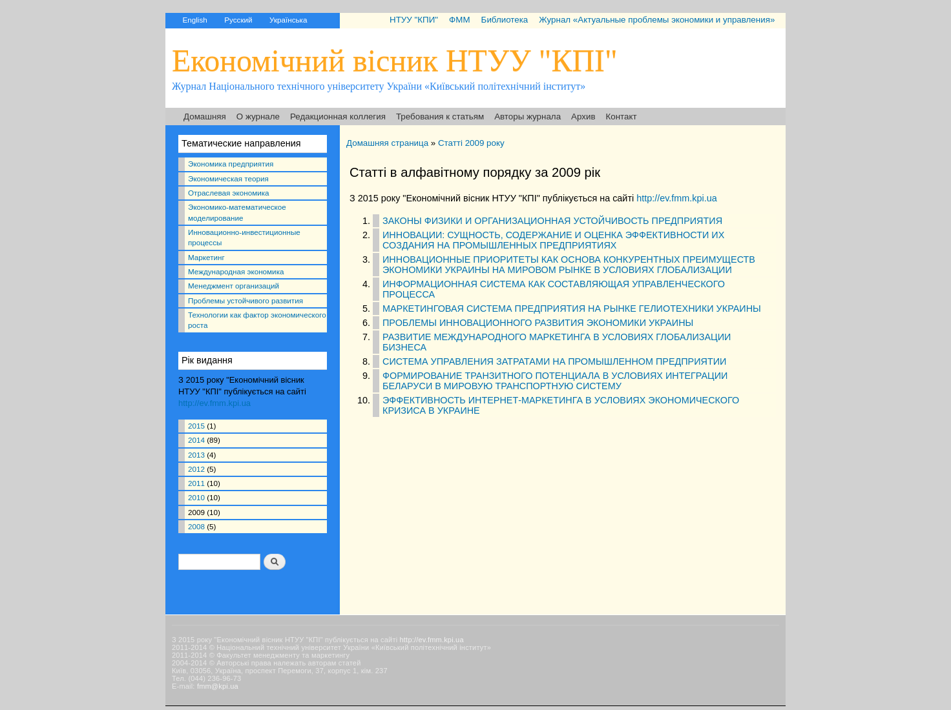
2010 (196, 497)
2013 (196, 455)
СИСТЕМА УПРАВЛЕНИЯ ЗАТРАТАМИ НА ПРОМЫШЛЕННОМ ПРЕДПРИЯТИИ (554, 361)
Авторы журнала (527, 116)
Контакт (621, 116)
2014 (196, 440)
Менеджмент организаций (233, 285)
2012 (196, 469)
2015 (196, 425)
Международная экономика (236, 271)
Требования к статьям (440, 116)
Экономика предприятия (230, 163)
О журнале (258, 116)
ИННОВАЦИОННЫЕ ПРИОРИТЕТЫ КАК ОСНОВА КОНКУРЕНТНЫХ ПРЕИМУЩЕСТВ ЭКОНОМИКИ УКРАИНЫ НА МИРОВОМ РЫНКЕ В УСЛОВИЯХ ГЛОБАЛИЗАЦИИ (568, 264)
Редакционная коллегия (338, 116)
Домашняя (204, 116)
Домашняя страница (387, 143)
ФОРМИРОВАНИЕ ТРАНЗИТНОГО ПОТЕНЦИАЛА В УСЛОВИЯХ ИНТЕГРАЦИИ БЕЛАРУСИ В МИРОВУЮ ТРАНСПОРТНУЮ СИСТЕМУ (554, 380)
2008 (196, 526)
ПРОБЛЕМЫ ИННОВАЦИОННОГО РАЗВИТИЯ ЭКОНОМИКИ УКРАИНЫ (537, 323)
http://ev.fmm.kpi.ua (214, 403)
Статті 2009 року (471, 143)
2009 (196, 512)
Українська (288, 19)
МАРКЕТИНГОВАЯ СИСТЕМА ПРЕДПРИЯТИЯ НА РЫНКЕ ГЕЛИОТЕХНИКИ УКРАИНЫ (571, 308)
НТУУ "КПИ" (414, 20)
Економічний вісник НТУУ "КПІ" (395, 60)
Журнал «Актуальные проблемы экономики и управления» (657, 20)
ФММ (459, 20)
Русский (238, 19)
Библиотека (504, 20)
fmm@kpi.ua (217, 686)
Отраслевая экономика (228, 192)
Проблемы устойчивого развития (245, 300)
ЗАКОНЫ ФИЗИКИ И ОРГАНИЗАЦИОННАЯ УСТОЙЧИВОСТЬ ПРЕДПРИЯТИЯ (552, 221)
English (194, 19)
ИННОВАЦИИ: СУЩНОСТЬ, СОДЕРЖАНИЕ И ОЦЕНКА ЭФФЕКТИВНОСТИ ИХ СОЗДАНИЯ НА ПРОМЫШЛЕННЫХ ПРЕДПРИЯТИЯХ (553, 240)
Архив (583, 116)
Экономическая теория (228, 178)
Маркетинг (206, 257)
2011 (196, 483)
